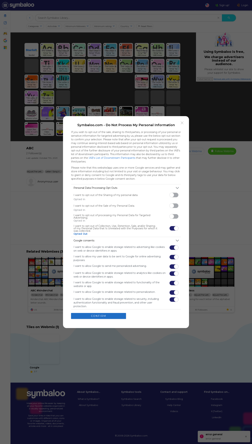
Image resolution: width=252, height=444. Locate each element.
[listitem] (126, 188)
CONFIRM (98, 316)
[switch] (173, 195)
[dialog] (126, 222)
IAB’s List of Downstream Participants (112, 157)
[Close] (182, 123)
